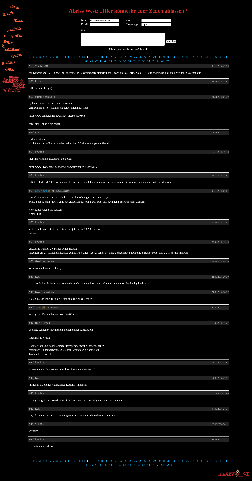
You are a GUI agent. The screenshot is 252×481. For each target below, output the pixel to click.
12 (73, 59)
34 (178, 59)
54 (129, 63)
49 (105, 63)
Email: (79, 24)
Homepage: (132, 24)
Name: (79, 20)
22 (121, 59)
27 (145, 59)
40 (206, 59)
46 (91, 63)
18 (102, 59)
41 (211, 59)
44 (225, 59)
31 (164, 59)
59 (153, 63)
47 (96, 63)
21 (116, 59)
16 (92, 59)
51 (115, 63)
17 (97, 59)
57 (143, 63)
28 (149, 59)
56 (139, 63)
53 (124, 63)
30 (159, 59)
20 (111, 59)
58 (148, 63)
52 (120, 63)
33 (173, 59)
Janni (38, 310)
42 (216, 59)
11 (69, 59)
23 (126, 59)
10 (64, 59)
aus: (128, 20)
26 (140, 59)
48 (101, 63)
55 (134, 63)
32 (168, 59)
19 (107, 59)
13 (78, 59)
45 (86, 63)
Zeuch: (79, 30)
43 (220, 59)
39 (202, 59)
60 (157, 63)
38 (197, 59)
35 (183, 59)
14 (83, 59)
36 (187, 59)
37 (192, 59)
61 (162, 63)
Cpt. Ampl (41, 193)
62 (167, 63)
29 (154, 59)
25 (135, 59)
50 (110, 63)
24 (130, 59)
